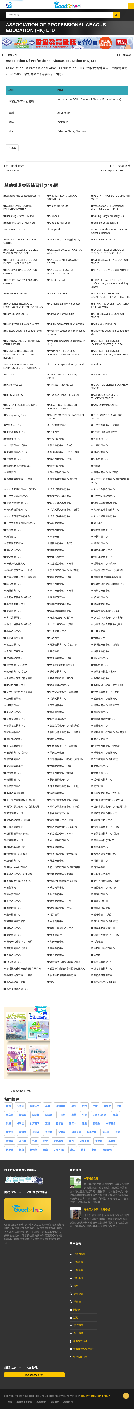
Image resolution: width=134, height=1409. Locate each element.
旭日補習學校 (12, 698)
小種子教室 (98, 631)
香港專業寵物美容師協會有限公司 (66, 968)
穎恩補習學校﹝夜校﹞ (16, 833)
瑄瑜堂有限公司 (13, 813)
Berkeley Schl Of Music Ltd (19, 222)
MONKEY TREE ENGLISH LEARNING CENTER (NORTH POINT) (22, 366)
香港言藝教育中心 (101, 968)
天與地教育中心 (100, 590)
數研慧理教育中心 (58, 685)
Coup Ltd (53, 229)
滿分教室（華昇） (14, 793)
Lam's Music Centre (15, 313)
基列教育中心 (55, 583)
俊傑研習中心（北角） (16, 452)
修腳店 (96, 465)
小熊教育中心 (12, 631)
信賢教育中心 (55, 465)
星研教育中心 (12, 712)
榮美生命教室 (55, 752)
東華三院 (34, 1105)
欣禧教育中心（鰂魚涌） (61, 772)
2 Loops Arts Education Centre (21, 195)
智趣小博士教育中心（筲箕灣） (65, 732)
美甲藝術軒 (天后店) (102, 840)
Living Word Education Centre (21, 324)
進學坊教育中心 (100, 907)
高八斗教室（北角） (15, 982)
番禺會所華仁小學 (58, 813)
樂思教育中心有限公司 (104, 752)
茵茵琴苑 (9, 887)
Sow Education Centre (104, 405)
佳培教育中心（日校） (60, 445)
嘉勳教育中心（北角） (60, 577)
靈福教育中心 (55, 948)
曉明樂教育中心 (13, 739)
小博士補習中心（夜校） (17, 624)
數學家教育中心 (56, 671)
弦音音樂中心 (12, 644)
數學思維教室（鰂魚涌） (61, 678)
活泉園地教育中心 (101, 779)
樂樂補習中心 (12, 759)
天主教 (48, 1132)
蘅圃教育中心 (12, 894)
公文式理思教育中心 (59, 502)
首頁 (9, 1402)
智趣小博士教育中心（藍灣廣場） (110, 732)
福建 (119, 1105)
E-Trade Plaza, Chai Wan (72, 131)
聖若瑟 (61, 1132)
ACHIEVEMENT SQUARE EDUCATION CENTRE (17, 207)
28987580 (63, 113)
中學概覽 (76, 1269)
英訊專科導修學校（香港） (106, 880)
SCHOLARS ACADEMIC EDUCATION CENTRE (104, 396)
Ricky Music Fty (13, 394)
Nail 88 (8, 374)
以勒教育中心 (55, 438)
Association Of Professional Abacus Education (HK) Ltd (51, 60)
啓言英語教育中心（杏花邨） (107, 570)
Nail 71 (96, 364)
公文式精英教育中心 (15, 509)
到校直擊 (84, 1141)
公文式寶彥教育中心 (59, 489)
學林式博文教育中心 (59, 604)
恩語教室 (53, 651)
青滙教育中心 (12, 955)
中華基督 (110, 1123)
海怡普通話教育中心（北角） (64, 786)
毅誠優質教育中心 (58, 779)
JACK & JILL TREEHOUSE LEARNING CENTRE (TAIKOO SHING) (23, 305)
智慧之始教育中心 (14, 725)
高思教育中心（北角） (104, 982)
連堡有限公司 (99, 901)
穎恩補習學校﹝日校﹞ (60, 833)
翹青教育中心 (12, 860)
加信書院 (9, 536)
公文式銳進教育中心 (59, 516)
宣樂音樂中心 (12, 610)
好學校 (20, 1123)
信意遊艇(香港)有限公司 (17, 465)
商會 (45, 1141)
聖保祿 (35, 1114)
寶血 (115, 1114)
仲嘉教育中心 (99, 438)
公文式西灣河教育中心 (16, 516)
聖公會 (48, 1114)
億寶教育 (9, 472)
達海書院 (53, 914)
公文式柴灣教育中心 (103, 496)
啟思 (73, 1105)
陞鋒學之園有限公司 (103, 928)
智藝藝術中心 (12, 732)
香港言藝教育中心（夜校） (19, 975)
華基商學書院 (55, 887)
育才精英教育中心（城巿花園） (65, 867)
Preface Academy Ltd (60, 384)
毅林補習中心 (99, 772)
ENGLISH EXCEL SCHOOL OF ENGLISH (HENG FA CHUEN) (108, 251)
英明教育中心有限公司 (60, 874)
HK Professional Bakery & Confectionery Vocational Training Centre (109, 283)
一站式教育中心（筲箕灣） (106, 425)
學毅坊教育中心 (100, 604)
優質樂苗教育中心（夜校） (19, 479)
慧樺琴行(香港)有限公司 (61, 664)
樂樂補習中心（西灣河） (105, 759)
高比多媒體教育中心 (15, 988)
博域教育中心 (99, 543)
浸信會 (22, 1114)
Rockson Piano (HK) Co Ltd (63, 394)
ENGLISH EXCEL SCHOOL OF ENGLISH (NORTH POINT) (20, 261)
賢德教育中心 (12, 901)
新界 (71, 1141)
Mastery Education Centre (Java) (22, 330)
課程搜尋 (76, 1293)
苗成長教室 (98, 867)
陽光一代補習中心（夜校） (106, 934)
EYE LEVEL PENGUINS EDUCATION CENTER (60, 271)
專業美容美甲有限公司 (60, 617)
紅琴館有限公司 (13, 840)
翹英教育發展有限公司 (104, 853)
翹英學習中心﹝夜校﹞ (16, 853)
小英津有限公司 (13, 637)
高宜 (51, 982)
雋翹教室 (97, 941)
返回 (12, 147)
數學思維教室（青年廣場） (19, 678)
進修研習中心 (12, 907)
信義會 (96, 1123)
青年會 (59, 1123)
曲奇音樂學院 (99, 739)
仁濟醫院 (34, 1123)
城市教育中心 (12, 583)
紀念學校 (58, 1141)
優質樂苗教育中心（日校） (62, 479)
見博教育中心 (55, 894)
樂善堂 (9, 1149)
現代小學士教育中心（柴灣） (64, 806)
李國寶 (111, 1141)
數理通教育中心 (100, 678)
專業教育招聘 (78, 1341)
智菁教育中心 (99, 725)
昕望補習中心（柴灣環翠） (106, 705)
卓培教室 (53, 536)
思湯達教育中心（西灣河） (106, 644)
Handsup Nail (56, 280)
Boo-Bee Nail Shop (58, 222)
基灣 (47, 1105)
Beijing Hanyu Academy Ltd (107, 216)
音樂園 (96, 955)
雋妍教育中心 (55, 941)
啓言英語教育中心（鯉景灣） (20, 577)
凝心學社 (97, 523)
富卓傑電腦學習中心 (59, 610)
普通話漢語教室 (56, 718)
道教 (73, 1114)
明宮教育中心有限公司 (104, 698)
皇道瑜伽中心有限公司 (104, 813)
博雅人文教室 (55, 556)
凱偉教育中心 (12, 529)
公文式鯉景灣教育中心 (104, 516)
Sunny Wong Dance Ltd (17, 415)
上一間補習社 (9, 55)
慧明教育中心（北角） (16, 664)
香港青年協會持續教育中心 (62, 975)
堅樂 (45, 1149)
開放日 (9, 1132)
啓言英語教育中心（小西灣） (64, 570)
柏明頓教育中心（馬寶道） (62, 745)
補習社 (75, 1301)
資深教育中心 (99, 894)
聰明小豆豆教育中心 (15, 867)
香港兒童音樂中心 (101, 961)
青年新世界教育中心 (103, 948)
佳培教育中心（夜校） (16, 445)
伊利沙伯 (76, 1132)
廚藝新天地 (98, 637)
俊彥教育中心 (12, 458)
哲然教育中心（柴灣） (104, 563)
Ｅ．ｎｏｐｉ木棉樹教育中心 (64, 239)
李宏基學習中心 (13, 745)
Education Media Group (95, 1395)
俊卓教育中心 (99, 452)
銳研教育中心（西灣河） (105, 921)
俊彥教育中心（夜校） (60, 458)
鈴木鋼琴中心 (55, 921)
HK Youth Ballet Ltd (15, 293)
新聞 (94, 1149)
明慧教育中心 (12, 705)
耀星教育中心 (55, 860)
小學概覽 (76, 1262)
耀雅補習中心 (99, 860)
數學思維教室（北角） (104, 671)
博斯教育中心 (12, 550)
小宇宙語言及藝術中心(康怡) (107, 624)
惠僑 (8, 1105)
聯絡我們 (68, 1402)
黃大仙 (105, 1132)
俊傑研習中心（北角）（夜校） (64, 452)
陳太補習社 (54, 934)
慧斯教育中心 (99, 658)
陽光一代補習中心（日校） (19, 941)
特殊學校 (76, 1277)
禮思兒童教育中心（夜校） (62, 826)
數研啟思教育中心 (14, 685)
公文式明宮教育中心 (15, 496)
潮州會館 (60, 1105)
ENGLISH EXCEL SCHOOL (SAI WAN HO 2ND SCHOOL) (21, 251)
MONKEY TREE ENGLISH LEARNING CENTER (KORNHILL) (64, 352)
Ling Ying (59, 1149)
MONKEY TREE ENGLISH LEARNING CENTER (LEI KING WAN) (110, 352)
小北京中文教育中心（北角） (107, 617)
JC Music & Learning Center (63, 303)
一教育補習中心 (56, 425)
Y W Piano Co (12, 425)
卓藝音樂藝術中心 (14, 543)
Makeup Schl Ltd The (103, 324)
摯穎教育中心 (99, 664)
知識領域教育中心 (101, 820)
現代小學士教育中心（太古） (107, 799)
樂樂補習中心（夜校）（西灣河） (65, 759)
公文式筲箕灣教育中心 (104, 502)
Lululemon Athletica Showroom (66, 324)
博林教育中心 (55, 550)
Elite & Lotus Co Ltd (103, 239)
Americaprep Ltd (15, 170)
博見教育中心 (12, 556)
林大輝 (61, 1114)
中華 (84, 1114)
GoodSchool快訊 (34, 1374)
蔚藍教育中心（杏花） (104, 887)
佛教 (84, 1105)
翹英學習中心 (55, 847)
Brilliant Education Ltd (104, 222)
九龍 (34, 1141)
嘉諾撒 (22, 1132)
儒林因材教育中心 (58, 472)
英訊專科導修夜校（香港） (62, 880)
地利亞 (35, 1132)
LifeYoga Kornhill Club (60, 313)
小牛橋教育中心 (56, 631)
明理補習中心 (55, 705)
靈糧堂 (107, 1105)
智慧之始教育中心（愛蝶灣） (64, 725)
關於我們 (54, 1402)
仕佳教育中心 (12, 438)
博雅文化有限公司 (14, 563)
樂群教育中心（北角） (60, 766)
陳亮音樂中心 (12, 934)
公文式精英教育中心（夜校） (64, 509)
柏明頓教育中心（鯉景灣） (106, 745)
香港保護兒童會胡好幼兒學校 (64, 961)
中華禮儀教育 (91, 1178)
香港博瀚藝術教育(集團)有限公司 (22, 968)
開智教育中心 (12, 928)
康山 (72, 1149)
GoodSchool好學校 (21, 1090)
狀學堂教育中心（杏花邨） (106, 793)
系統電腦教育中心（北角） (106, 833)
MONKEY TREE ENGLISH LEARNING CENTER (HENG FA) (107, 342)
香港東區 (62, 122)
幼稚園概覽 (77, 1254)
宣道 (47, 1123)
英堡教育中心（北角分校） (19, 874)
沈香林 (20, 1105)
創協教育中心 (55, 529)
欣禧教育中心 (12, 772)
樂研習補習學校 (13, 766)
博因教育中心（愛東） (60, 543)
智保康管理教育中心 (103, 718)
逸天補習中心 (12, 914)
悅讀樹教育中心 (13, 658)
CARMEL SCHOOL (14, 229)
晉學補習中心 (99, 712)
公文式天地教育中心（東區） (20, 489)
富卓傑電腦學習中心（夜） (106, 610)
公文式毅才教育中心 (15, 502)
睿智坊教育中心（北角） (17, 820)
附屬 (8, 1123)
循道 (84, 1123)
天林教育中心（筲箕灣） (61, 590)
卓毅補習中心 (99, 536)
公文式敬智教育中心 (103, 489)
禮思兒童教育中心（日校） (106, 826)
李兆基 (22, 1141)
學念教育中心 (99, 597)
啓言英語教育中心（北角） (19, 570)
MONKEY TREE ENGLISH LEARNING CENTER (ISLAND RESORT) (18, 354)
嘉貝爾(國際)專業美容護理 (106, 577)
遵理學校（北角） (101, 914)
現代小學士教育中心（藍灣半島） (110, 806)
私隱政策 (41, 1402)
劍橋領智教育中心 (101, 529)
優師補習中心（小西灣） (105, 472)
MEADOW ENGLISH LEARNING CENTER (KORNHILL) (21, 342)
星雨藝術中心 (55, 712)
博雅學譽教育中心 (101, 556)
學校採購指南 (78, 1357)
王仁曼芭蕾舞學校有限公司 (19, 799)
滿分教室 (97, 786)
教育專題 (76, 1325)
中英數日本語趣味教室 (104, 431)
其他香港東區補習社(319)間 (31, 185)
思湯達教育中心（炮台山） (62, 644)
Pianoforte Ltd (12, 384)
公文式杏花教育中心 (59, 496)
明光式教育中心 (56, 698)
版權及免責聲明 (24, 1402)
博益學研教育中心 (101, 550)
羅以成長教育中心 (58, 840)
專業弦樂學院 (12, 617)
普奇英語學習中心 (14, 718)
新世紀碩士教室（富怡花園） (107, 685)
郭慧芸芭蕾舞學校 (14, 921)
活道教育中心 (12, 786)
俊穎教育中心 (99, 458)
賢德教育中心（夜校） (60, 901)
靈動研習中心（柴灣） (16, 948)
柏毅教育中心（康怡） (16, 752)
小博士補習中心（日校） (61, 624)
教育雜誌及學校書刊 (82, 1349)
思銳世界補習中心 (14, 651)
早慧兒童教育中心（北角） (106, 691)
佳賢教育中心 (99, 445)
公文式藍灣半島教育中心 (105, 509)
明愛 (95, 1105)
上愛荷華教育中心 (14, 431)
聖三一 (72, 1123)
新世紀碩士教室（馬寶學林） (64, 691)
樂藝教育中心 (99, 766)
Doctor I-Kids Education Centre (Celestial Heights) (109, 231)
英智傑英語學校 (100, 874)
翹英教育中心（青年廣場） (62, 853)
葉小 (83, 1149)
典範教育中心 (55, 523)
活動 (74, 1317)
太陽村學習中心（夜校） (17, 597)
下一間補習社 (124, 55)
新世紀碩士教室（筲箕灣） (19, 691)
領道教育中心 (12, 961)
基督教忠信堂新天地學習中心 (107, 583)
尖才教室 (53, 637)
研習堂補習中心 (13, 826)
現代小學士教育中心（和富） (64, 799)
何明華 (33, 1149)
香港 (117, 1132)
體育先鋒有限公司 (101, 975)
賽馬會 (98, 1141)
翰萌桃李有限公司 (14, 847)
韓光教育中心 (55, 955)
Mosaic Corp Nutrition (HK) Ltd (65, 364)
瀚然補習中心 (55, 793)
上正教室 (53, 431)
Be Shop (53, 216)
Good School (100, 1114)
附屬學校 (91, 1132)
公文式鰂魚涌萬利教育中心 (19, 523)
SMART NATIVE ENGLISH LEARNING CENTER (62, 406)
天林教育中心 (12, 590)
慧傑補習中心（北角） (60, 658)
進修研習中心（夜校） (60, 907)
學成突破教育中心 (14, 604)
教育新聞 (107, 1149)
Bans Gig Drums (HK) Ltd (114, 170)
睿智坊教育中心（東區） (61, 820)
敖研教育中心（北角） (16, 671)
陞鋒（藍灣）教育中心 (60, 928)
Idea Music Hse (57, 293)
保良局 (9, 1114)
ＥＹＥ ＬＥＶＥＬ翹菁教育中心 (110, 270)
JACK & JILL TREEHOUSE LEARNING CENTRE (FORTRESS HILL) (110, 295)
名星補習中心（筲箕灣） (61, 563)
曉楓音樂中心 (55, 739)
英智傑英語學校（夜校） (17, 880)
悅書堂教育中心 (100, 651)
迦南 (21, 1149)
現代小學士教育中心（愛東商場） (22, 806)
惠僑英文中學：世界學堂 (97, 1209)
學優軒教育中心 (56, 597)
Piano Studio (99, 374)
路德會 (9, 1141)
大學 (74, 1285)
